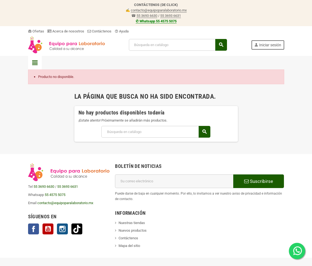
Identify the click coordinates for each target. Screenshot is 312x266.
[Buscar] (177, 45)
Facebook (33, 228)
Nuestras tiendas (132, 223)
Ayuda (122, 31)
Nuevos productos (133, 230)
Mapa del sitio (129, 246)
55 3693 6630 (147, 16)
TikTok (76, 228)
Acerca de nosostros (65, 31)
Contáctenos (99, 31)
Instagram (62, 228)
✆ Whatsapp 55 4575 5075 (156, 21)
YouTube (48, 228)
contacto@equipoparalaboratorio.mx (159, 10)
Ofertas (36, 31)
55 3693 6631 (170, 16)
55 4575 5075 (55, 195)
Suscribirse (258, 181)
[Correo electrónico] (174, 181)
